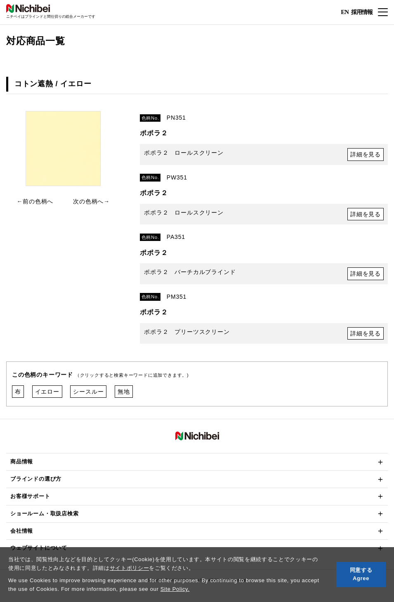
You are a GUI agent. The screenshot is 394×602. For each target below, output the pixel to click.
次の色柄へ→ (91, 201)
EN (345, 12)
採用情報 (362, 12)
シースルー (88, 391)
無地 (124, 391)
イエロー (47, 391)
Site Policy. (175, 589)
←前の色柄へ (35, 201)
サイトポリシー (129, 568)
